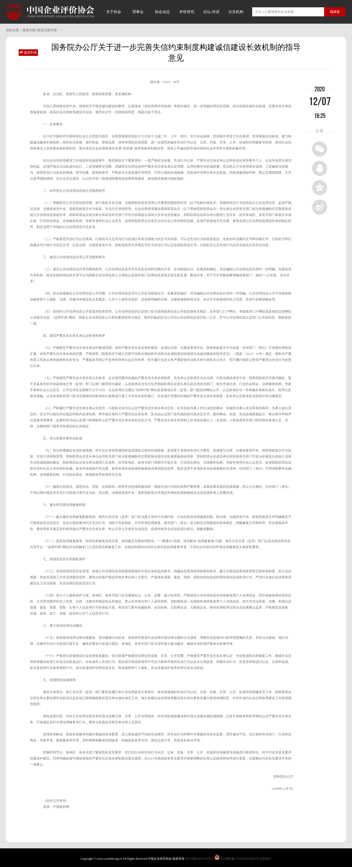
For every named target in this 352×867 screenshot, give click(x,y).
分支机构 (235, 12)
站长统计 (265, 858)
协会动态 (162, 12)
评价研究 (186, 12)
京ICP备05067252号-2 (199, 858)
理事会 (138, 12)
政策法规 (28, 30)
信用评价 (260, 12)
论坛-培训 (211, 12)
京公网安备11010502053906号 (239, 858)
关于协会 (113, 12)
